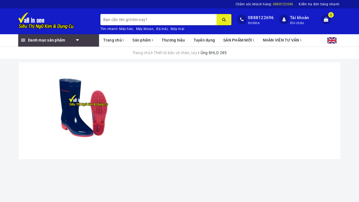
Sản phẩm (142, 40)
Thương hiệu (173, 40)
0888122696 (261, 17)
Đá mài (162, 29)
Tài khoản (299, 17)
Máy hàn (126, 29)
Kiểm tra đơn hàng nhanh (319, 4)
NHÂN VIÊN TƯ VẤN (282, 40)
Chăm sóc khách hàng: (264, 4)
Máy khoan (144, 29)
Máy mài (177, 29)
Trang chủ (113, 40)
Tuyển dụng (204, 40)
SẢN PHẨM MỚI (238, 40)
